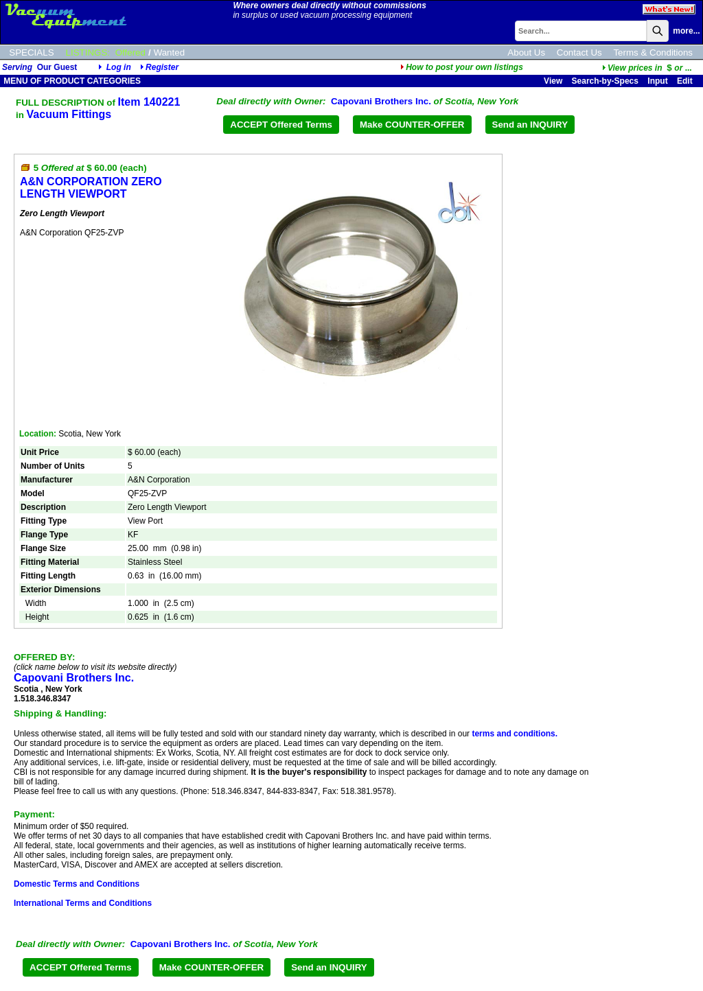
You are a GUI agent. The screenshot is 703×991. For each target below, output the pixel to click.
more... (686, 31)
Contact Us (579, 52)
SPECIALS (31, 52)
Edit (686, 81)
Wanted (169, 52)
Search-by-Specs (605, 81)
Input (657, 81)
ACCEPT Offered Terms (281, 124)
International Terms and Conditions (83, 903)
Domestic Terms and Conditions (76, 884)
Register (162, 67)
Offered (130, 52)
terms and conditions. (514, 733)
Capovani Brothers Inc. (381, 101)
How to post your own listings (461, 67)
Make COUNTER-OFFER (412, 124)
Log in (118, 67)
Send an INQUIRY (530, 124)
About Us (526, 52)
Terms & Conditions (653, 52)
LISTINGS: (88, 52)
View (553, 81)
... (647, 68)
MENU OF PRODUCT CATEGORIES (71, 81)
